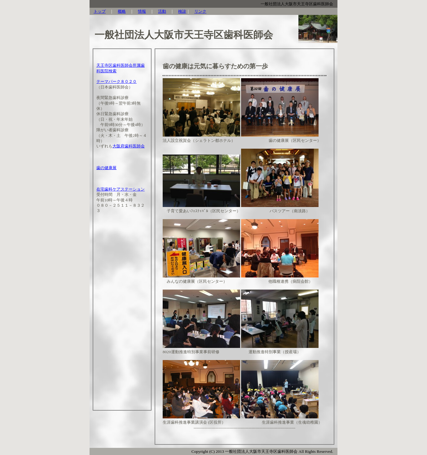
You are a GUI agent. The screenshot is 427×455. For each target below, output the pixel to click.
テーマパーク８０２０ (116, 81)
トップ (100, 11)
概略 (122, 11)
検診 (182, 11)
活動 (162, 11)
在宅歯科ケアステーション (120, 189)
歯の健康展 (106, 167)
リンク (200, 11)
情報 (142, 11)
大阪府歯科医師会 (128, 146)
